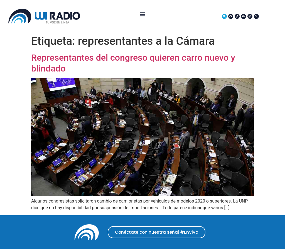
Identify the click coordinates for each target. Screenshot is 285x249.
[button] (142, 14)
